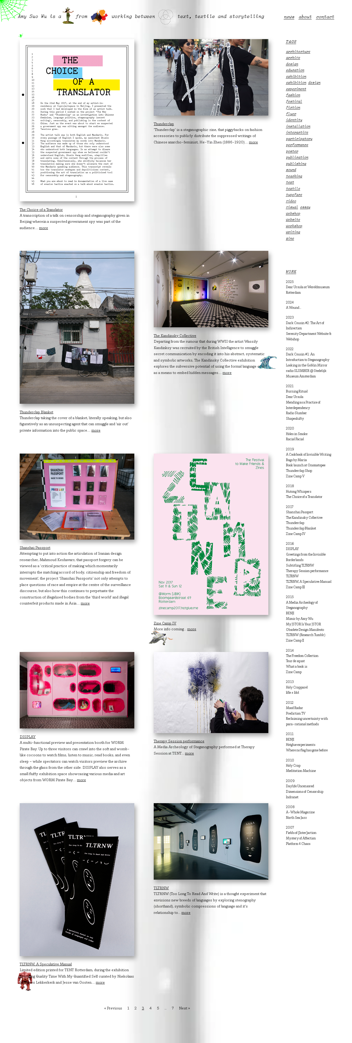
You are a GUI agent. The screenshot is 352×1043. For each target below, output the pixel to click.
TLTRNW (292, 576)
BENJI (290, 613)
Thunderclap (295, 523)
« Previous (113, 1009)
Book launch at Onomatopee (305, 465)
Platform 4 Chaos (298, 844)
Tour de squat (295, 661)
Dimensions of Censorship (304, 792)
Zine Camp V (295, 476)
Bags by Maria (296, 460)
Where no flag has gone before (307, 750)
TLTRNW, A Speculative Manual (308, 582)
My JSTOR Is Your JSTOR (303, 624)
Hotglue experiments (300, 745)
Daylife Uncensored (300, 786)
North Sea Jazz (296, 818)
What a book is (296, 666)
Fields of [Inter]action (301, 833)
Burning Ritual (297, 391)
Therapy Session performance (307, 571)
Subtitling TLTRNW (300, 565)
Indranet (292, 797)
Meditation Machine (301, 771)
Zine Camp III (295, 587)
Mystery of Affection (301, 838)
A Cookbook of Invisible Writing (308, 454)
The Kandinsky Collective (304, 518)
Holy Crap (293, 766)
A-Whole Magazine (300, 812)
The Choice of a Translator (304, 497)
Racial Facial (295, 439)
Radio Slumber (296, 413)
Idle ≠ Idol (292, 693)
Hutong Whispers (298, 492)
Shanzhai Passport (299, 512)
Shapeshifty (295, 419)
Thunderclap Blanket (301, 528)
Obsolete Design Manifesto (305, 630)
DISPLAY (292, 549)
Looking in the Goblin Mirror (306, 365)
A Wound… (293, 308)
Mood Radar (294, 708)
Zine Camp (294, 672)
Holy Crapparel (297, 687)
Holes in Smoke (296, 434)
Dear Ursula (294, 397)
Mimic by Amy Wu (299, 619)
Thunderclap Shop (299, 471)
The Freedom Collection (302, 656)
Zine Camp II (295, 640)
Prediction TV (295, 713)
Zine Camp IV (295, 534)
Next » (184, 1009)
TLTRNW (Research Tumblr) (305, 635)
